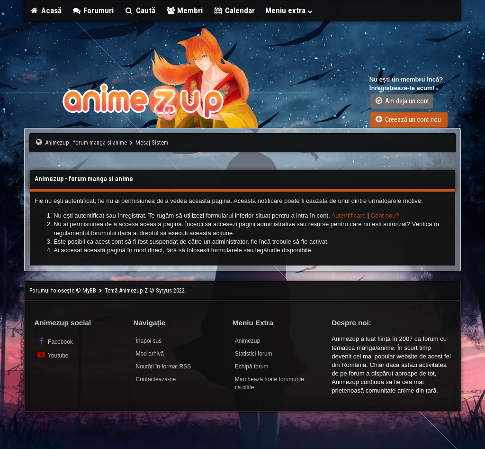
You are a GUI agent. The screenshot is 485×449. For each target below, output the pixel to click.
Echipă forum (252, 366)
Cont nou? (385, 215)
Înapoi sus (149, 341)
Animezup (247, 341)
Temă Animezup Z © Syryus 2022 (145, 290)
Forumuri (93, 10)
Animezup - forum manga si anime (86, 142)
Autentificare (349, 215)
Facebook (54, 341)
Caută (139, 10)
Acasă (45, 10)
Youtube (52, 355)
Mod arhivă (150, 353)
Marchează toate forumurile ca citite (269, 383)
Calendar (234, 10)
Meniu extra (289, 10)
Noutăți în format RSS (163, 366)
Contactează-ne (156, 379)
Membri (184, 10)
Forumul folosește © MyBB (63, 290)
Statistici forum (253, 353)
